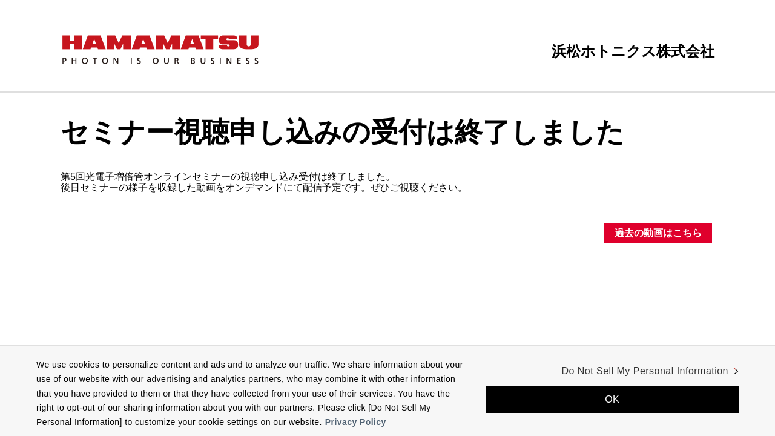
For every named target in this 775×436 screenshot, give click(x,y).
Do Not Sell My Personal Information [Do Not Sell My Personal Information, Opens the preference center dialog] (644, 371)
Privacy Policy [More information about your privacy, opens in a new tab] (355, 422)
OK (612, 399)
